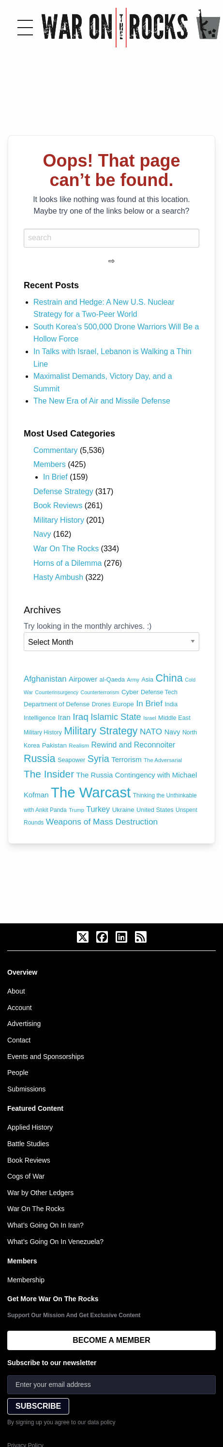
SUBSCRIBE (38, 1406)
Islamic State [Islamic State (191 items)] (115, 717)
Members (49, 464)
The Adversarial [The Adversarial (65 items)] (163, 760)
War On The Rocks (66, 549)
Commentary (55, 450)
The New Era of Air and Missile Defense (101, 401)
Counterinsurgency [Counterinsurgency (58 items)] (56, 692)
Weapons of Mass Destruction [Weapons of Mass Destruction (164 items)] (102, 821)
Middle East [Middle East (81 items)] (174, 717)
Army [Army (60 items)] (133, 680)
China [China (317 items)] (168, 678)
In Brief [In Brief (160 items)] (149, 703)
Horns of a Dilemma (67, 563)
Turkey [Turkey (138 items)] (98, 809)
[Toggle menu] (25, 27)
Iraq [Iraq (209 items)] (81, 717)
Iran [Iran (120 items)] (64, 717)
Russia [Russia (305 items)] (39, 758)
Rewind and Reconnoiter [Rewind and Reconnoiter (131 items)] (133, 745)
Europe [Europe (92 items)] (123, 704)
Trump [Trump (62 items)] (76, 810)
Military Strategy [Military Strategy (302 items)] (100, 731)
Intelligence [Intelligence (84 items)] (40, 717)
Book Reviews (57, 505)
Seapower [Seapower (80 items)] (71, 759)
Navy (42, 534)
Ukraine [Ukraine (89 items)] (123, 809)
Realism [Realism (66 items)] (79, 745)
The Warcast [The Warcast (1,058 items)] (91, 792)
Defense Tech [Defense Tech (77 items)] (159, 692)
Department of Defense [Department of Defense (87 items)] (56, 704)
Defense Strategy (63, 491)
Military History (58, 520)
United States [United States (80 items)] (155, 809)
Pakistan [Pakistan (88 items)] (54, 745)
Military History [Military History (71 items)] (43, 732)
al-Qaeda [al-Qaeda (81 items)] (112, 679)
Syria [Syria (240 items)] (98, 758)
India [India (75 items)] (171, 704)
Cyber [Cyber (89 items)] (130, 692)
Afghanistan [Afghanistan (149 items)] (45, 679)
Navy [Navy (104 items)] (172, 732)
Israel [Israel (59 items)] (149, 718)
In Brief (55, 477)
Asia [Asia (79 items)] (148, 679)
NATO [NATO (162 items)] (151, 731)
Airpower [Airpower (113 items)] (83, 679)
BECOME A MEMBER (111, 1340)
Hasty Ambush (58, 577)
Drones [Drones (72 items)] (101, 704)
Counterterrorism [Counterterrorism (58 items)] (100, 692)
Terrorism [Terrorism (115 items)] (126, 759)
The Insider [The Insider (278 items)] (49, 773)
